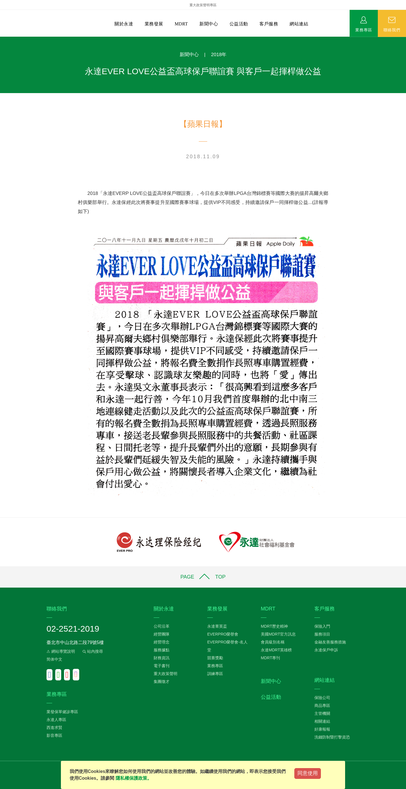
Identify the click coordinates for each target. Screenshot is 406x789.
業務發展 (154, 23)
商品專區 (322, 705)
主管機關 (322, 713)
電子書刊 (161, 665)
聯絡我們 (391, 30)
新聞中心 (208, 23)
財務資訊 (161, 658)
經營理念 (161, 642)
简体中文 (54, 659)
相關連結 (322, 721)
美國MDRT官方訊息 (278, 634)
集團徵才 (161, 681)
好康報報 (322, 729)
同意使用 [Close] (307, 773)
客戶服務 (268, 23)
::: (2, 39)
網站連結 (299, 23)
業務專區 (363, 30)
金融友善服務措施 (330, 642)
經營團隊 (161, 634)
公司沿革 (161, 626)
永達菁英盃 (217, 626)
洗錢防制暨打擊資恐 (332, 737)
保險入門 (322, 626)
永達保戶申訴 (326, 650)
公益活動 (239, 23)
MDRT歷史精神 (274, 626)
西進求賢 (54, 727)
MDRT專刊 (270, 658)
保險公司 (322, 697)
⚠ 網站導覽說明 (61, 651)
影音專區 (54, 735)
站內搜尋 (92, 651)
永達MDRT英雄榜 (276, 650)
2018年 (219, 54)
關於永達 (123, 23)
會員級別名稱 (272, 642)
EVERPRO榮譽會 (222, 634)
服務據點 (161, 650)
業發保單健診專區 (62, 711)
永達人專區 (56, 719)
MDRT (181, 23)
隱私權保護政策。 (134, 778)
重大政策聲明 (165, 673)
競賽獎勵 (215, 658)
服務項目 (322, 634)
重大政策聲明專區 (203, 5)
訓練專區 (215, 673)
